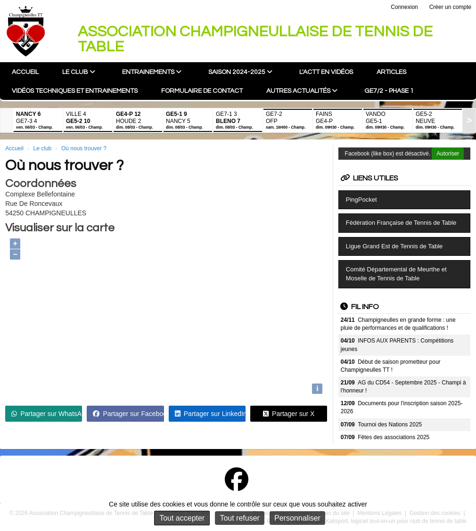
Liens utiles (369, 178)
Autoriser (447, 153)
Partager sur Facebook (128, 413)
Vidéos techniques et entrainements (75, 91)
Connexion (404, 7)
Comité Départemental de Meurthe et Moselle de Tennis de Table (396, 274)
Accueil (25, 72)
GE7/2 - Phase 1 (389, 91)
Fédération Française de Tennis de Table (401, 222)
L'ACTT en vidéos (326, 72)
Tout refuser (239, 518)
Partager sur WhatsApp (46, 413)
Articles (391, 72)
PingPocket (361, 199)
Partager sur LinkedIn (210, 413)
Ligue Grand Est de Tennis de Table (394, 246)
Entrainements (151, 71)
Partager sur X (288, 413)
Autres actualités (301, 90)
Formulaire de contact (202, 91)
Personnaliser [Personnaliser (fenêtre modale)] (297, 518)
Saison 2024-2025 (240, 71)
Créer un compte (450, 7)
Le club (78, 71)
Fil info (359, 306)
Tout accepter (182, 518)
